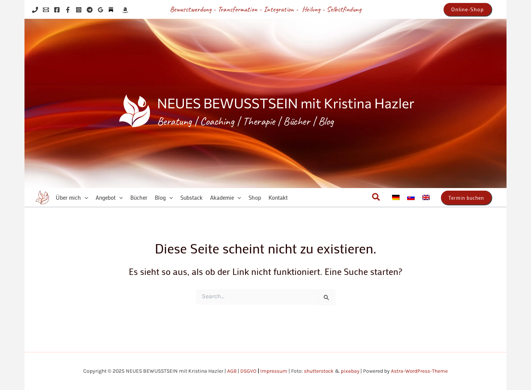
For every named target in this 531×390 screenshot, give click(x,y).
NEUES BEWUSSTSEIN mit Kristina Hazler (285, 102)
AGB (231, 371)
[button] (467, 9)
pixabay (350, 371)
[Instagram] (79, 10)
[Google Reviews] (101, 10)
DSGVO (248, 371)
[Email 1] (46, 10)
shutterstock (319, 371)
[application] (84, 197)
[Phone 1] (35, 10)
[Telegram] (90, 10)
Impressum (273, 371)
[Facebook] (57, 10)
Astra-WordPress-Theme (420, 371)
